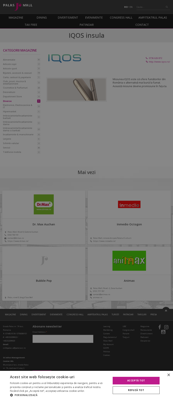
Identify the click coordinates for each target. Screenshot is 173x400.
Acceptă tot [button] (136, 380)
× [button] (168, 375)
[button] (59, 395)
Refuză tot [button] (136, 390)
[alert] (86, 200)
